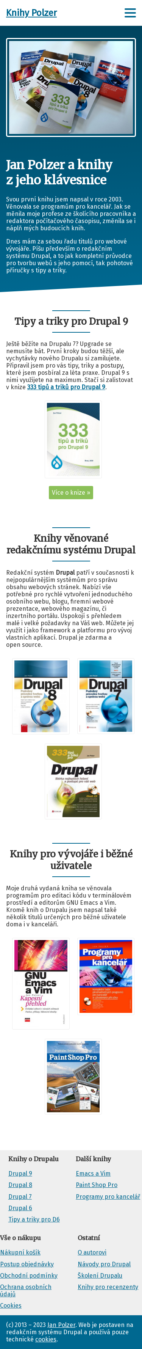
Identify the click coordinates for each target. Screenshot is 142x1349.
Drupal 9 (20, 1173)
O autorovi (92, 1252)
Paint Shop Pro (96, 1185)
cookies (45, 1339)
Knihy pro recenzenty (108, 1287)
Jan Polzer (61, 1325)
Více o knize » (71, 492)
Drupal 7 (20, 1196)
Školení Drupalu (100, 1275)
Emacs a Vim (93, 1173)
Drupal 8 (20, 1185)
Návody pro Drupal (104, 1264)
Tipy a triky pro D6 (34, 1219)
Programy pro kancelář (108, 1196)
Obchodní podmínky (29, 1275)
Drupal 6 (20, 1208)
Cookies (11, 1305)
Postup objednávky (27, 1264)
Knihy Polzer (31, 13)
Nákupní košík (20, 1252)
